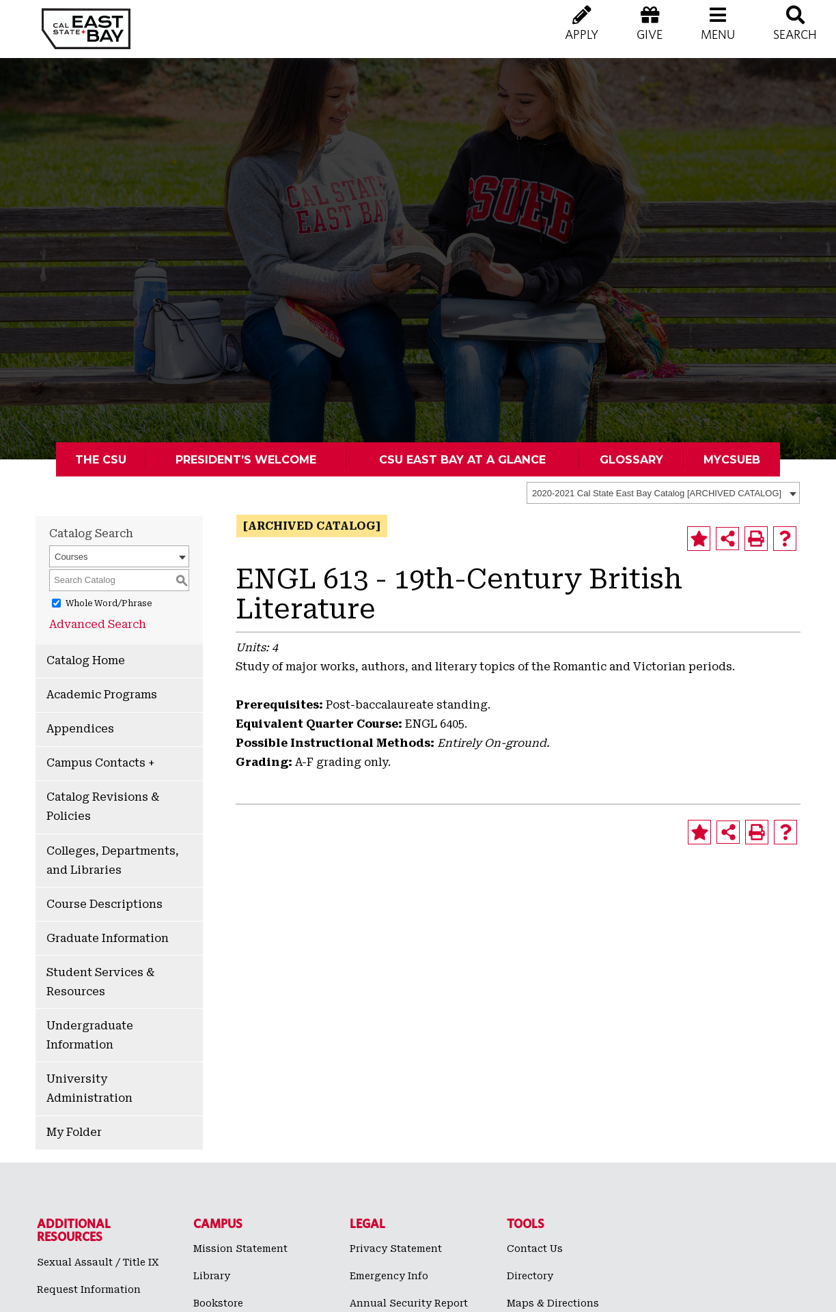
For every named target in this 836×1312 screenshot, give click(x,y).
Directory (530, 1275)
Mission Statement (240, 1248)
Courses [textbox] (71, 557)
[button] (718, 34)
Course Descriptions (104, 904)
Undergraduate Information (89, 1035)
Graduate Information (107, 938)
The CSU (100, 459)
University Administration (89, 1088)
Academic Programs (101, 694)
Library (211, 1275)
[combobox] (663, 493)
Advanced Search (97, 624)
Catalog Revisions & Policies (102, 806)
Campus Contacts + (100, 762)
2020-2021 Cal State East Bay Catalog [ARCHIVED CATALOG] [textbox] (656, 493)
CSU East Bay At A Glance (462, 459)
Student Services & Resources (100, 982)
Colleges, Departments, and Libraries (112, 860)
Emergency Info (389, 1275)
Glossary (631, 459)
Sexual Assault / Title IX (98, 1262)
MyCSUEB (731, 459)
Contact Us (535, 1248)
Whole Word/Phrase (109, 603)
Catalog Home (85, 660)
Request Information (89, 1289)
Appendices (80, 728)
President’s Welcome (246, 459)
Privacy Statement (396, 1248)
